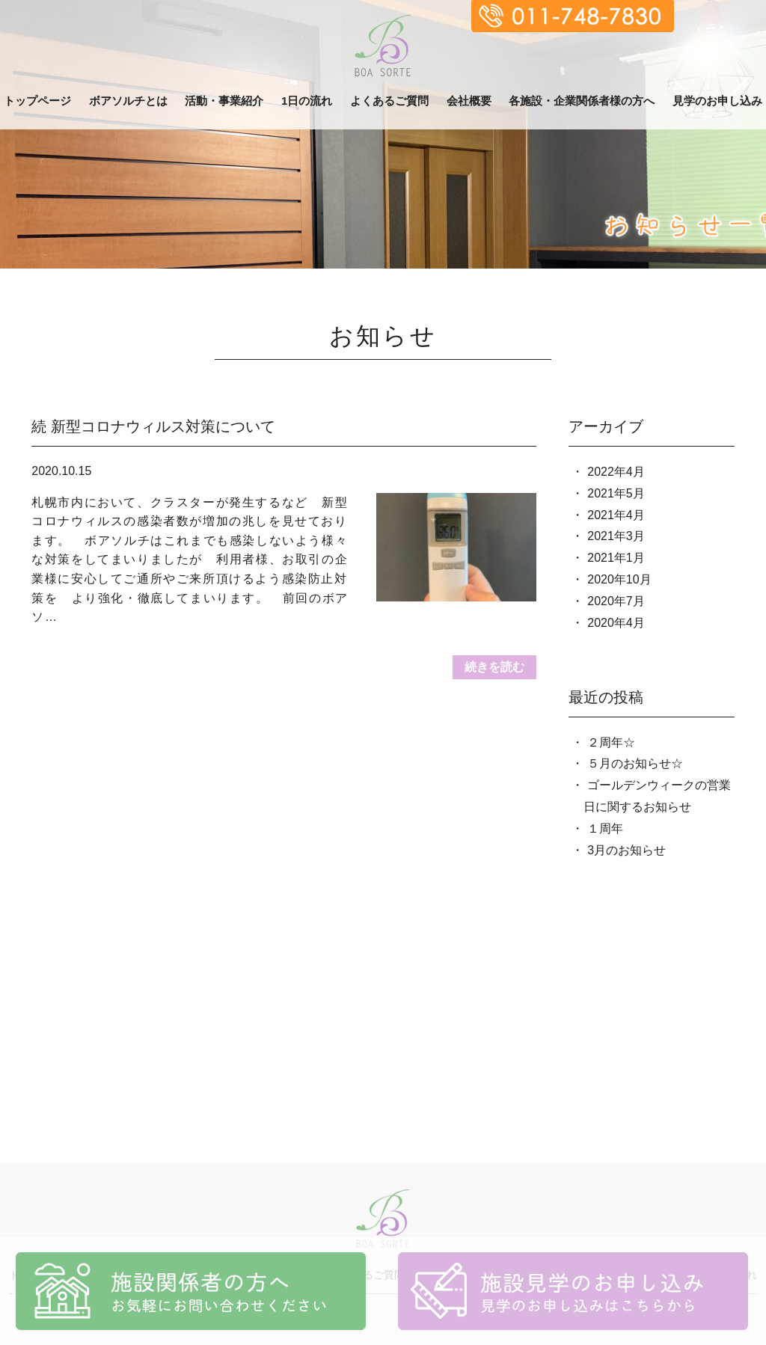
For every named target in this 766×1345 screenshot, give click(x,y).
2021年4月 (616, 515)
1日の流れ (306, 100)
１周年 (605, 828)
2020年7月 (616, 601)
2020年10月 (619, 579)
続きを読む (494, 667)
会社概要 (469, 100)
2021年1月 (616, 557)
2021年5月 (616, 493)
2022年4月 (616, 471)
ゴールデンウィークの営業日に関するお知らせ (657, 796)
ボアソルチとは (128, 100)
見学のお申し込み (717, 100)
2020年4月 (616, 622)
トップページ (37, 100)
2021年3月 (616, 536)
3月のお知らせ (626, 850)
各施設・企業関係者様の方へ (582, 100)
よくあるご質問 (389, 100)
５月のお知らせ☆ (635, 763)
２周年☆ (611, 742)
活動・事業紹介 (224, 100)
